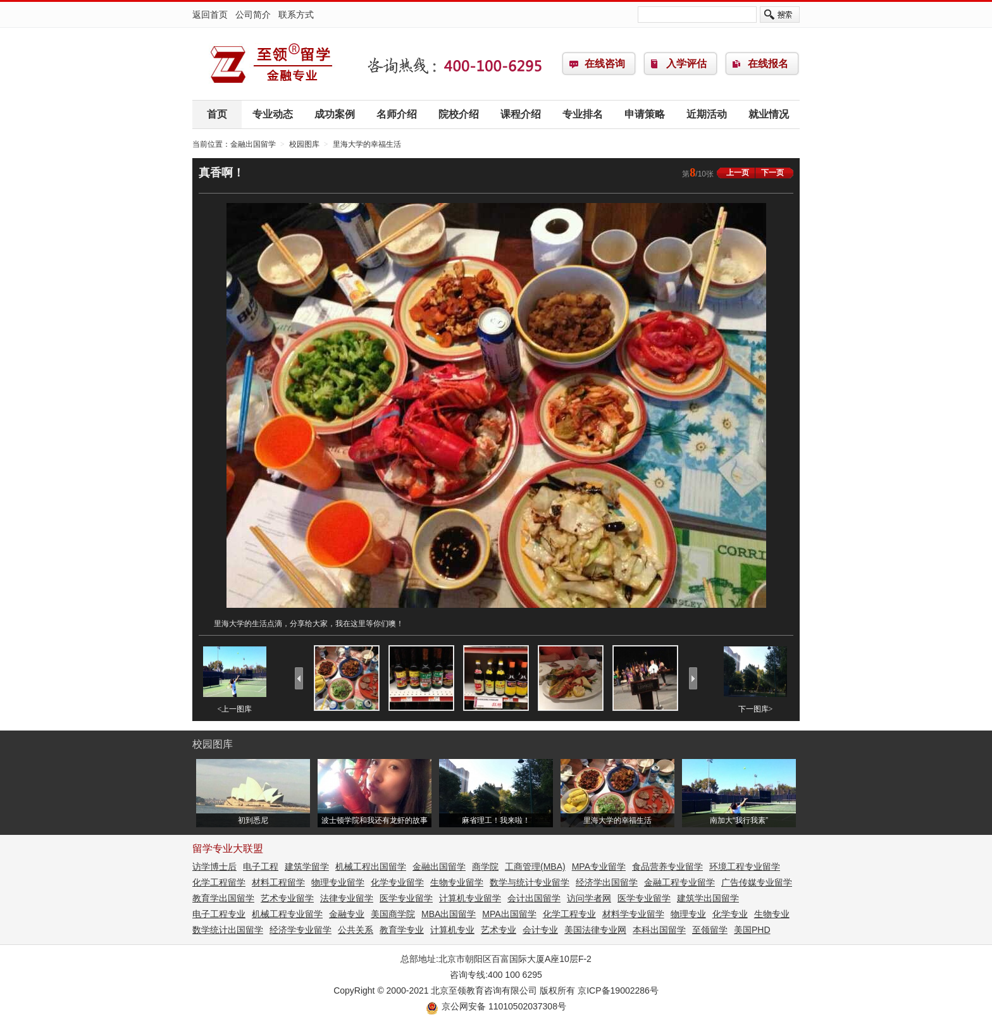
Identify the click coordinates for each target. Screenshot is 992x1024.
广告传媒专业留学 (756, 882)
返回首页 (210, 14)
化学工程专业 (569, 914)
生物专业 (772, 914)
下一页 (772, 172)
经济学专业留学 (301, 930)
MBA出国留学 (448, 914)
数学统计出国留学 (227, 930)
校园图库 (304, 144)
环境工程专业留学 (744, 866)
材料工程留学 (278, 882)
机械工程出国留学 (370, 866)
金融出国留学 (271, 64)
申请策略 (644, 114)
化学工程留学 (218, 882)
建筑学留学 (307, 866)
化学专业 (730, 914)
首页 (217, 114)
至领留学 (710, 930)
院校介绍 (458, 114)
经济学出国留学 (607, 882)
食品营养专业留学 (667, 866)
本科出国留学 (659, 930)
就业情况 (768, 114)
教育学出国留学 (223, 898)
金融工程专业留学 (679, 882)
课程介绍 (520, 114)
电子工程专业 (218, 914)
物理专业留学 (337, 882)
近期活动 (706, 114)
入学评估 (686, 63)
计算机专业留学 (470, 898)
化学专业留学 (397, 882)
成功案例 (334, 114)
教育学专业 (402, 930)
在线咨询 (605, 63)
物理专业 (688, 914)
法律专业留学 (346, 898)
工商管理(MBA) (535, 866)
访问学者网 (589, 898)
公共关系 (355, 930)
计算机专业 (452, 930)
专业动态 (272, 114)
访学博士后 (214, 866)
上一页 (737, 172)
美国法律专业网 (595, 930)
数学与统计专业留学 (529, 882)
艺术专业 (498, 930)
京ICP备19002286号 (618, 990)
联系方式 (296, 14)
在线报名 (768, 63)
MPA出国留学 (509, 914)
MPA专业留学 (599, 866)
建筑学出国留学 (708, 898)
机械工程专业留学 (287, 914)
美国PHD (752, 930)
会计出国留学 (534, 898)
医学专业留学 (406, 898)
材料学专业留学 (633, 914)
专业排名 (582, 114)
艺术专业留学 (287, 898)
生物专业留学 (456, 882)
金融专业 (346, 914)
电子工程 (260, 866)
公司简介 (253, 14)
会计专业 (540, 930)
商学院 (485, 866)
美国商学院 (393, 914)
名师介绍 (396, 114)
